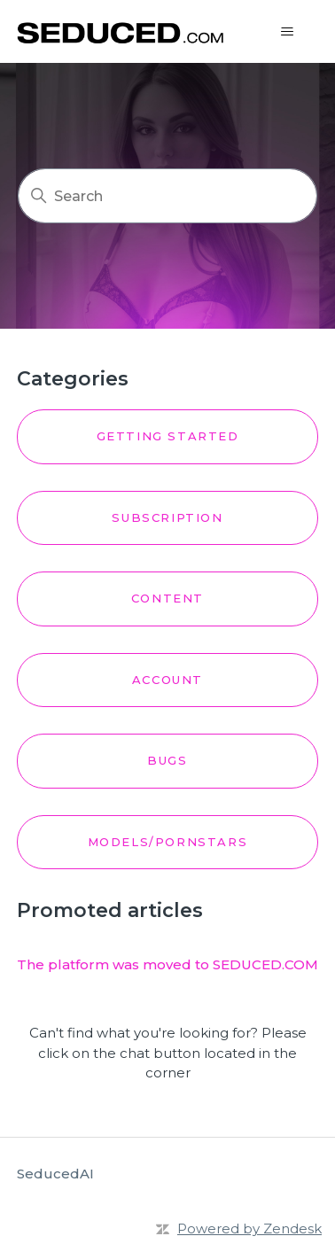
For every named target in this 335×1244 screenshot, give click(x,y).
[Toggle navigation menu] (286, 32)
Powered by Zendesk (249, 1228)
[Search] (167, 195)
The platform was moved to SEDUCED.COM (167, 964)
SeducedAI (55, 1173)
